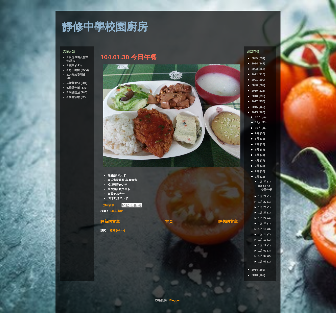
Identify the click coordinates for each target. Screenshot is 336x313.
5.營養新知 (73, 83)
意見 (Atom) (117, 230)
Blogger (174, 300)
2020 (255, 85)
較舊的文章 (228, 221)
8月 (257, 138)
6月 (257, 149)
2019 (255, 90)
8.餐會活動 (73, 97)
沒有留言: (109, 205)
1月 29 (262, 196)
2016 (255, 107)
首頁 (169, 221)
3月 (257, 165)
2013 (255, 275)
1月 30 (262, 181)
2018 (255, 96)
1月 (257, 176)
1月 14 (262, 234)
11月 (258, 122)
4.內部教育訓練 (76, 74)
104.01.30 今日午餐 (128, 57)
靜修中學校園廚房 (105, 27)
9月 (257, 133)
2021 (255, 79)
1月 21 (262, 223)
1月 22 (262, 218)
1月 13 (262, 239)
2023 (255, 68)
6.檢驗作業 (73, 87)
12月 (258, 117)
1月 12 (262, 245)
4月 (257, 160)
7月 (257, 144)
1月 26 (262, 207)
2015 (255, 112)
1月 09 (262, 250)
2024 (255, 63)
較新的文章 (110, 221)
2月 (257, 171)
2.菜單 (70, 65)
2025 (255, 58)
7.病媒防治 (73, 92)
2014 (255, 269)
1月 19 (262, 229)
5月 (257, 154)
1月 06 (262, 256)
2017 (255, 101)
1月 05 (262, 261)
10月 (258, 128)
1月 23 (262, 212)
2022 (255, 74)
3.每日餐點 (116, 211)
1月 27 (262, 201)
